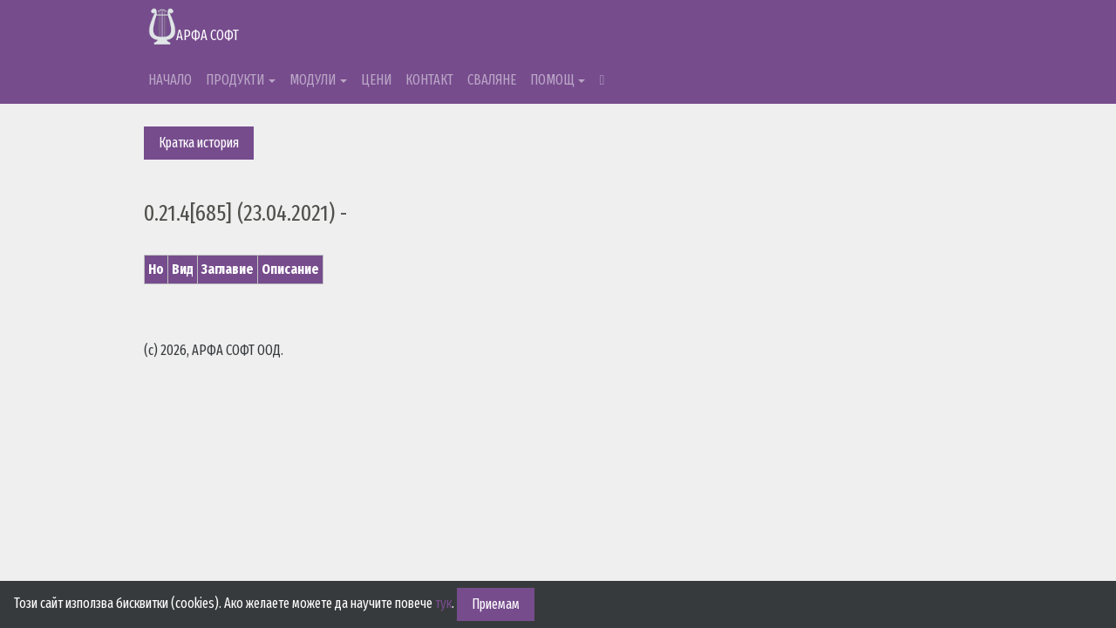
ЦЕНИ (376, 80)
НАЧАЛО (170, 80)
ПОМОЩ (552, 80)
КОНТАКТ (429, 80)
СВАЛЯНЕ (491, 80)
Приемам (496, 604)
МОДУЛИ (312, 80)
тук (443, 603)
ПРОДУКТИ (235, 80)
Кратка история (199, 142)
